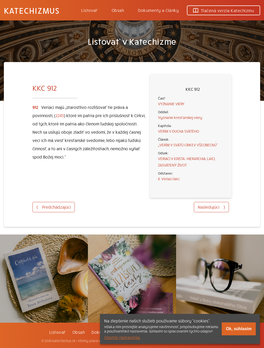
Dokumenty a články (158, 10)
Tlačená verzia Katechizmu (223, 10)
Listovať (89, 10)
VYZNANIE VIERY (171, 103)
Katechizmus (32, 10)
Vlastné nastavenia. (122, 337)
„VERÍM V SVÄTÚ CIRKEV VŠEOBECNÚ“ (188, 144)
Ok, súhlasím (239, 329)
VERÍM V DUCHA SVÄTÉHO (178, 131)
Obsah (118, 10)
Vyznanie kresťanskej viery (180, 117)
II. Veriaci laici (168, 178)
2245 (59, 115)
